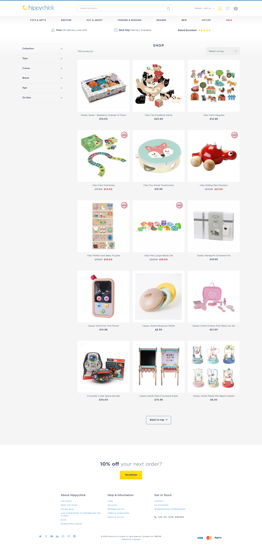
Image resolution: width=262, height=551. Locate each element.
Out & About (95, 20)
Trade (198, 8)
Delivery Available (135, 30)
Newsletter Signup (71, 524)
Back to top (157, 420)
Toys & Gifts (38, 20)
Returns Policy (116, 509)
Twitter (40, 536)
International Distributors (169, 509)
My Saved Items (228, 8)
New (184, 20)
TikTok (74, 536)
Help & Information (121, 495)
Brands (161, 20)
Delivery (112, 505)
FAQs (110, 501)
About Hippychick (73, 495)
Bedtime (66, 20)
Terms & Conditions (118, 513)
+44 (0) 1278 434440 (171, 517)
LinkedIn (57, 536)
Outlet (206, 20)
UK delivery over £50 (71, 30)
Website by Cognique (131, 539)
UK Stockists (161, 505)
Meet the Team (69, 505)
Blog (63, 520)
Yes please (131, 475)
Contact (159, 501)
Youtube (51, 536)
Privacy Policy (116, 517)
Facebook (46, 536)
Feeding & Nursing (130, 20)
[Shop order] (223, 51)
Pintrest (69, 536)
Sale (229, 20)
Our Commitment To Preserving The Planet (81, 514)
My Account (220, 8)
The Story (66, 501)
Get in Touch (163, 495)
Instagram (63, 536)
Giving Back (67, 509)
